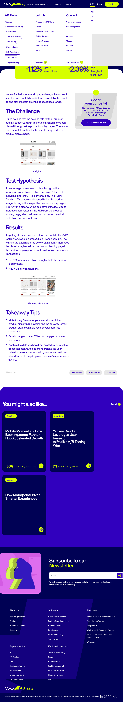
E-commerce (54, 661)
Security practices (17, 616)
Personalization (55, 625)
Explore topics (17, 646)
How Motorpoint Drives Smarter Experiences (22, 497)
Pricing (49, 4)
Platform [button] (30, 4)
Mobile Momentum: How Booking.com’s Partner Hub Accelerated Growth (24, 435)
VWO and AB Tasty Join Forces (100, 630)
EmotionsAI (53, 630)
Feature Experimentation (58, 621)
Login (101, 4)
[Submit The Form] (120, 575)
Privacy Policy (69, 584)
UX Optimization (16, 679)
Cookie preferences (92, 696)
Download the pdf (96, 122)
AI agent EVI (53, 639)
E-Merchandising (55, 634)
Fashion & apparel (56, 666)
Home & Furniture (55, 675)
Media (51, 679)
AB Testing (14, 657)
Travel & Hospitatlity (56, 652)
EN (93, 4)
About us (14, 610)
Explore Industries (58, 646)
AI (10, 652)
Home (2, 16)
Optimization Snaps (95, 621)
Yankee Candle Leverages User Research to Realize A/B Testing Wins (69, 438)
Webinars (91, 642)
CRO (12, 661)
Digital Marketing (17, 675)
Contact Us (14, 621)
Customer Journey (18, 666)
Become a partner (17, 625)
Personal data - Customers (74, 696)
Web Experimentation (57, 616)
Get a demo (112, 4)
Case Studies (23, 16)
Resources (57, 4)
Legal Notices (47, 696)
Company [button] (67, 4)
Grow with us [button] (40, 4)
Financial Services (56, 670)
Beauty (51, 657)
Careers (13, 630)
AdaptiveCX (92, 625)
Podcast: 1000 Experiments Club (101, 616)
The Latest (92, 610)
